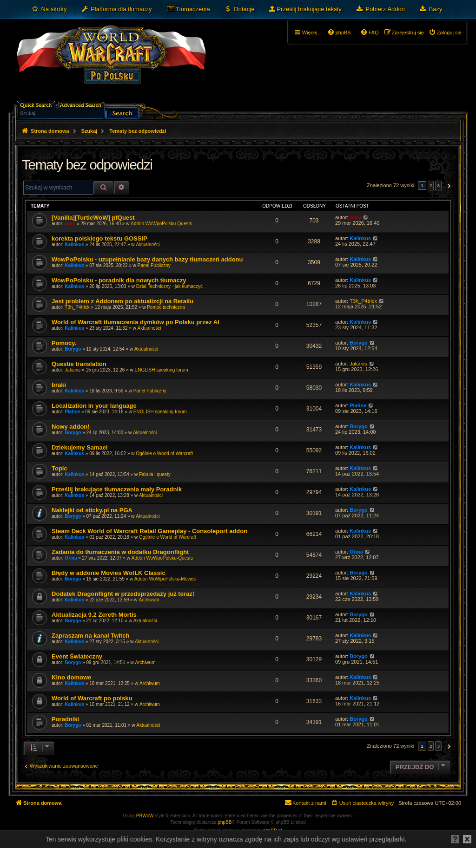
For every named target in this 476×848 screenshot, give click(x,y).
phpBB (225, 822)
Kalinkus (74, 244)
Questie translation (79, 363)
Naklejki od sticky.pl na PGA (92, 510)
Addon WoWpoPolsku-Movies (165, 578)
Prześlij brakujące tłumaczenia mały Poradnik (117, 489)
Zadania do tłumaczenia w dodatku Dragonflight (120, 551)
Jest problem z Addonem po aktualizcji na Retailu (122, 301)
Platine (72, 411)
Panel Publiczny (154, 265)
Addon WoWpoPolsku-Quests (161, 223)
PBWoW (145, 815)
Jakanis (72, 369)
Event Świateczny (77, 656)
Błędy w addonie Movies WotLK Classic (108, 572)
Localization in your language (94, 405)
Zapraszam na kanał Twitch (90, 635)
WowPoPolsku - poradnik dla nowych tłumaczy (119, 280)
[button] (448, 186)
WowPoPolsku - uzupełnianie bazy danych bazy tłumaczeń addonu (147, 259)
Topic (59, 468)
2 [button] (431, 185)
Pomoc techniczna (166, 307)
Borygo (73, 349)
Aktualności (147, 244)
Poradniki (65, 719)
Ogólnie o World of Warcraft (164, 453)
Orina (71, 558)
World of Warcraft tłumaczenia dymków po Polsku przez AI (135, 322)
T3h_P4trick (77, 307)
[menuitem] (49, 9)
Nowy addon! (71, 426)
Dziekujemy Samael (80, 447)
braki (59, 384)
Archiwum (149, 599)
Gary (70, 223)
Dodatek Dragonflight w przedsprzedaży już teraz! (123, 593)
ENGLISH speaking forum (161, 369)
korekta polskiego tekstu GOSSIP (99, 238)
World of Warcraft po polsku (92, 698)
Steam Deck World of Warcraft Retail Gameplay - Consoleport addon (149, 531)
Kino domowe (71, 677)
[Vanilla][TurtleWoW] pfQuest (93, 217)
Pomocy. (64, 342)
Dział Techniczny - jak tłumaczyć (169, 286)
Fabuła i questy (155, 474)
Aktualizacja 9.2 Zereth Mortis (94, 614)
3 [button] (438, 185)
